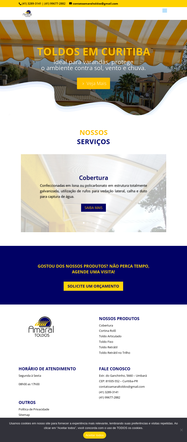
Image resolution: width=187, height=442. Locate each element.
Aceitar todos (94, 435)
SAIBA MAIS (93, 207)
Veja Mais (96, 83)
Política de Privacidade (34, 409)
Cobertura (93, 177)
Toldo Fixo (106, 342)
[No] (181, 430)
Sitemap (24, 415)
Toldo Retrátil (108, 347)
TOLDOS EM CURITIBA (93, 51)
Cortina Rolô (107, 331)
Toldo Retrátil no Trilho (114, 353)
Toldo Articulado (110, 336)
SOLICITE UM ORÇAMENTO (93, 286)
